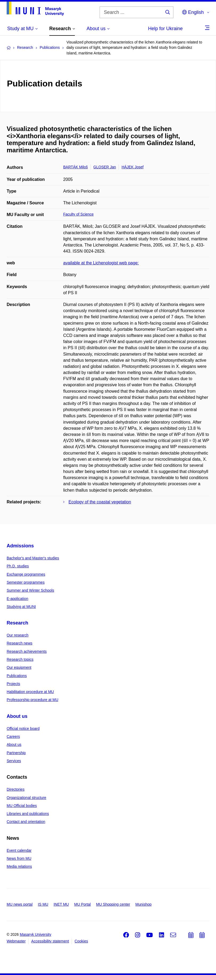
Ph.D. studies (18, 566)
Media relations (19, 866)
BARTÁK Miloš (75, 167)
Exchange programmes (26, 574)
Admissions (20, 545)
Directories (16, 789)
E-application (17, 598)
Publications (17, 676)
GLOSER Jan (104, 167)
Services (14, 761)
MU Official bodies (22, 805)
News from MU (19, 858)
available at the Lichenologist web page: (101, 263)
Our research (17, 635)
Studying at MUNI (21, 606)
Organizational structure (26, 797)
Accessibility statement (50, 941)
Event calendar (19, 850)
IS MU (43, 904)
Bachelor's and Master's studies (33, 558)
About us (17, 716)
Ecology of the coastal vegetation (99, 502)
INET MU (61, 904)
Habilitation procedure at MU (30, 692)
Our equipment (19, 667)
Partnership (16, 753)
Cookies (81, 941)
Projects (13, 684)
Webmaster (16, 941)
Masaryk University (35, 934)
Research (17, 623)
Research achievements (27, 651)
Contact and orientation (26, 821)
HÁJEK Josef (132, 167)
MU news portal (19, 904)
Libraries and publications (28, 813)
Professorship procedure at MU (32, 700)
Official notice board (23, 728)
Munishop (143, 904)
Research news (19, 643)
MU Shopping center (113, 904)
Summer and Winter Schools (30, 590)
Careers (13, 736)
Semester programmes (25, 582)
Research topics (20, 659)
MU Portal (82, 904)
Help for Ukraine (165, 28)
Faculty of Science (78, 214)
